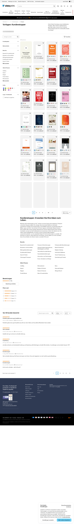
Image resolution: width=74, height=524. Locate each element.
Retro (56, 265)
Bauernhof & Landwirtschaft (26, 245)
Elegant (22, 270)
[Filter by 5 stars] (3, 291)
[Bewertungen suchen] (45, 313)
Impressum (14, 417)
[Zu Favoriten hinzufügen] (43, 43)
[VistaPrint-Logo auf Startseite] (8, 6)
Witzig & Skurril (58, 270)
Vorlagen (22, 21)
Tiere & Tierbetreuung (60, 254)
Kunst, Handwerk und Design (44, 258)
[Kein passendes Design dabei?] (65, 76)
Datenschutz (19, 417)
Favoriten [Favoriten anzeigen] (67, 37)
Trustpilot (51, 384)
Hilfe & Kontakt (28, 388)
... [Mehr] (9, 21)
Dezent (22, 268)
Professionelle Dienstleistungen (62, 245)
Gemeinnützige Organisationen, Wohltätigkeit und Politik (45, 248)
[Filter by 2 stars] (3, 298)
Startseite (5, 21)
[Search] (52, 313)
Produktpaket (6, 41)
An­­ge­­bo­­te (73, 12)
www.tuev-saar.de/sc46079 (11, 405)
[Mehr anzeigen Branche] (6, 63)
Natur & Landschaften (43, 273)
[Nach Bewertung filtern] (59, 313)
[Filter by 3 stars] (3, 295)
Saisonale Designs (59, 268)
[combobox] (35, 6)
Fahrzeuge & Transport (25, 257)
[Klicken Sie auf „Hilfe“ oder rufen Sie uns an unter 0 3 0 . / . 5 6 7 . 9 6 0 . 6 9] (58, 6)
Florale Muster (23, 273)
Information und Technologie (44, 256)
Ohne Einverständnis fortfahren (66, 506)
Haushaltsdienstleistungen (44, 253)
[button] (29, 212)
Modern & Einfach (42, 268)
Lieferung (28, 57)
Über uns (39, 386)
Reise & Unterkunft (59, 247)
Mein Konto (27, 386)
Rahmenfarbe (6, 46)
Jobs (38, 388)
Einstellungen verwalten (48, 520)
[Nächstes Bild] (72, 17)
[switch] (67, 1)
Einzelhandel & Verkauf (25, 252)
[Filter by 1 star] (3, 300)
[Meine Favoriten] (64, 6)
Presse (38, 392)
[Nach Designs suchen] (17, 37)
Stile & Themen (6, 67)
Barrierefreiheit (28, 398)
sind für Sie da (7, 392)
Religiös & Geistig (59, 249)
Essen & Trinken (24, 254)
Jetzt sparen (54, 17)
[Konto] (68, 6)
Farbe (4, 85)
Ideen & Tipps (28, 394)
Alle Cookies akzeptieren (64, 520)
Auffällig (22, 265)
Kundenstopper (15, 21)
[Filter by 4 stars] (3, 293)
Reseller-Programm (29, 392)
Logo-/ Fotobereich (7, 94)
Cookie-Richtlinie (66, 517)
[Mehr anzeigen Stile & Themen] (6, 80)
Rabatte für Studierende (30, 396)
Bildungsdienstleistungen (26, 249)
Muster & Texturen (42, 270)
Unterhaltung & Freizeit (60, 257)
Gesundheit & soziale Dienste (44, 251)
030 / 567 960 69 (6, 417)
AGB (23, 417)
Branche (5, 50)
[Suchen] (54, 6)
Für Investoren (40, 390)
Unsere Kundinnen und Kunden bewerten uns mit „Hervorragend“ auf (58, 386)
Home (11, 417)
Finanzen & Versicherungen (44, 245)
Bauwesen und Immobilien (26, 247)
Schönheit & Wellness (60, 252)
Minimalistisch (41, 265)
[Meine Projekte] (61, 6)
